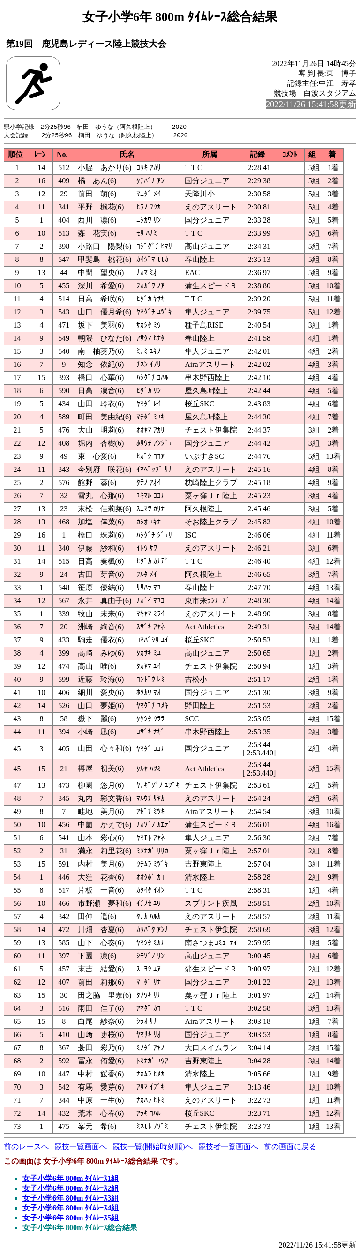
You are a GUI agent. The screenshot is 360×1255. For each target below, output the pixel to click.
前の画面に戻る (290, 1147)
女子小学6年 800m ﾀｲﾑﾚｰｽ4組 (70, 1209)
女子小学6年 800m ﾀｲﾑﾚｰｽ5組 (70, 1219)
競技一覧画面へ (80, 1147)
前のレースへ (26, 1147)
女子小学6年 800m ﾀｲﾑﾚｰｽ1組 (70, 1179)
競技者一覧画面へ (228, 1147)
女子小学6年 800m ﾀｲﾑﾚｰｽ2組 (70, 1189)
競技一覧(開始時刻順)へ (152, 1147)
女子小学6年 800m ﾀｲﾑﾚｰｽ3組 (70, 1199)
